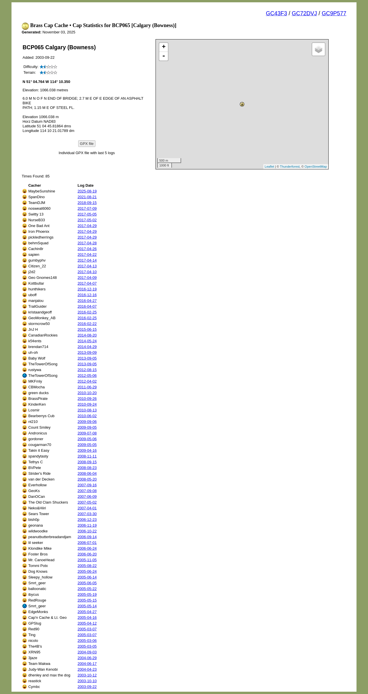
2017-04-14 (87, 260)
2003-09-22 (87, 686)
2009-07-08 (87, 433)
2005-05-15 (87, 600)
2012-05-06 (87, 375)
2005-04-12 (87, 623)
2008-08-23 (87, 468)
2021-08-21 (87, 197)
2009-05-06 (87, 439)
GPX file (87, 143)
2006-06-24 (87, 548)
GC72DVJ (304, 13)
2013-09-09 (87, 352)
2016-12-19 (87, 289)
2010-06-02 (87, 416)
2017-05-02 (87, 220)
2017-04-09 (87, 277)
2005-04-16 (87, 617)
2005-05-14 (87, 606)
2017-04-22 (87, 254)
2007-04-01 (87, 508)
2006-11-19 (87, 525)
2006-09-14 (87, 537)
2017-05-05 (87, 214)
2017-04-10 (87, 272)
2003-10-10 (87, 681)
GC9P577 (334, 13)
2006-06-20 (87, 554)
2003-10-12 (87, 675)
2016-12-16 (87, 295)
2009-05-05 (87, 445)
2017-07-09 (87, 208)
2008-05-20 (87, 479)
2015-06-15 (87, 329)
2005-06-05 (87, 583)
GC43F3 (276, 13)
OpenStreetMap (315, 166)
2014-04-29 (87, 347)
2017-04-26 (87, 249)
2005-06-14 (87, 577)
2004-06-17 (87, 663)
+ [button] (164, 47)
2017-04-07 (87, 283)
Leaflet (269, 166)
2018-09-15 (87, 203)
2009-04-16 (87, 450)
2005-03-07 (87, 629)
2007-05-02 (87, 502)
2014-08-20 (87, 335)
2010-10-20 (87, 393)
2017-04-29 (87, 226)
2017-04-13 (87, 266)
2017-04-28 (87, 243)
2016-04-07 (87, 306)
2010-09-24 (87, 404)
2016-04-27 (87, 300)
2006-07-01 (87, 542)
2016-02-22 (87, 324)
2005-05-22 (87, 589)
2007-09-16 (87, 485)
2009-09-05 (87, 427)
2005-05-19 (87, 594)
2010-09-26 (87, 398)
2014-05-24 (87, 341)
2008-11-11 (87, 456)
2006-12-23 (87, 519)
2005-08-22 (87, 565)
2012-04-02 (87, 381)
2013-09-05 (87, 358)
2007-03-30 (87, 514)
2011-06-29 (87, 387)
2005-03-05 (87, 646)
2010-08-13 (87, 410)
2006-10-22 (87, 531)
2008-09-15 (87, 462)
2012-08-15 (87, 370)
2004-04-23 (87, 669)
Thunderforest (290, 166)
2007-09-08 (87, 491)
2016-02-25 (87, 312)
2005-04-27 (87, 612)
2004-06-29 (87, 658)
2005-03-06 (87, 640)
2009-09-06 (87, 421)
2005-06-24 (87, 571)
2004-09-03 (87, 652)
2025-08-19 (87, 191)
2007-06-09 (87, 496)
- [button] (164, 56)
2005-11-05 (87, 560)
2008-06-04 (87, 473)
